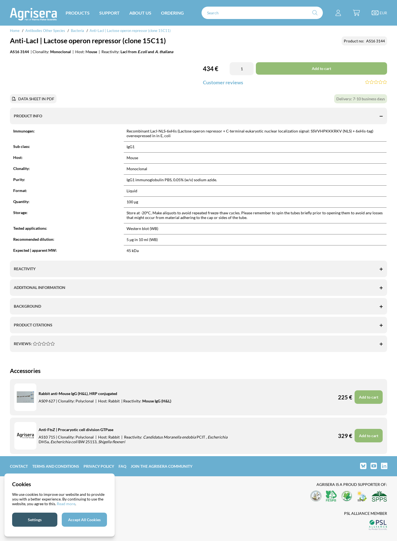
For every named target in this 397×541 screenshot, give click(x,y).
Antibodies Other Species (45, 30)
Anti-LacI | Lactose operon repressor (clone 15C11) (130, 30)
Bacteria (77, 30)
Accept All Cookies (84, 519)
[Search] (262, 13)
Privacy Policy (99, 466)
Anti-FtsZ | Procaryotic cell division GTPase (76, 429)
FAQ (122, 466)
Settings (35, 519)
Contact (19, 466)
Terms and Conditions (55, 466)
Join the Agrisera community (161, 466)
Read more (66, 503)
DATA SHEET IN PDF (36, 98)
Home (15, 30)
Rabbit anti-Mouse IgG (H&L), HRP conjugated (78, 393)
